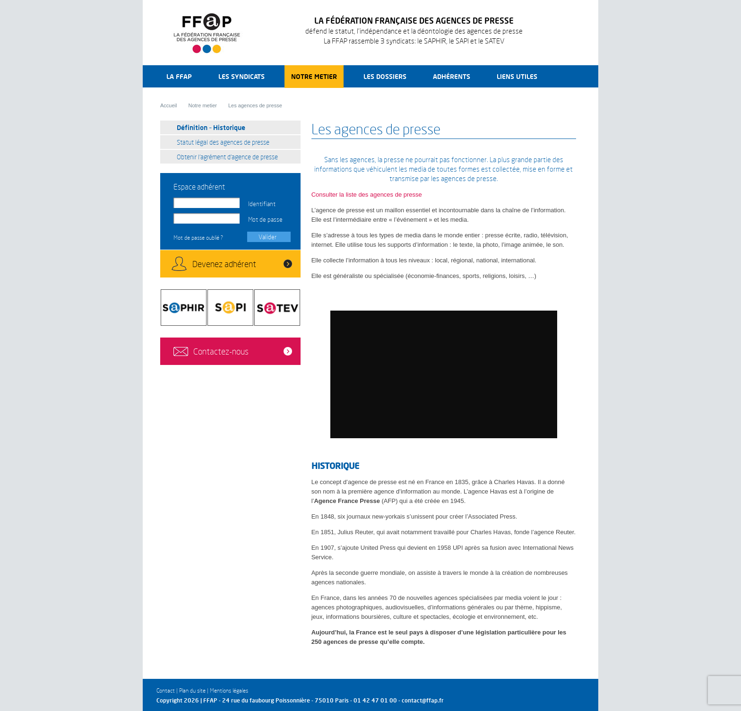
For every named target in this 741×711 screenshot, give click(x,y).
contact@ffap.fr (423, 700)
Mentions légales (229, 690)
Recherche (568, 76)
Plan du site (192, 690)
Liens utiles (517, 76)
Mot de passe (265, 219)
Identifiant (262, 204)
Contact (165, 690)
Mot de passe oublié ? (198, 237)
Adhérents (451, 76)
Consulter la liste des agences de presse (366, 194)
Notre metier (314, 76)
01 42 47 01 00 (375, 700)
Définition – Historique (211, 127)
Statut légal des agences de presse (223, 142)
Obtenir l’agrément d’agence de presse (227, 157)
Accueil (168, 105)
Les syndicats (241, 76)
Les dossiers (384, 76)
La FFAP (179, 76)
